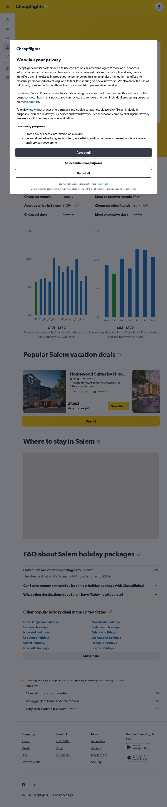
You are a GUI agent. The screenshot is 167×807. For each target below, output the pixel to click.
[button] (83, 152)
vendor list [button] (32, 101)
